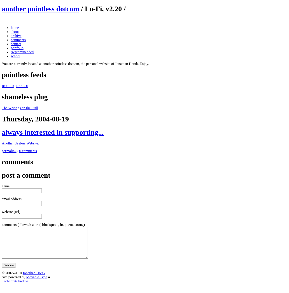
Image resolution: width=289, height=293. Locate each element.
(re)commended (22, 52)
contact (16, 44)
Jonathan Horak (34, 279)
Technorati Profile (15, 287)
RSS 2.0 (22, 86)
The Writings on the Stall (20, 108)
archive (16, 36)
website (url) (11, 212)
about (15, 32)
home (15, 28)
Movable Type (36, 283)
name (6, 186)
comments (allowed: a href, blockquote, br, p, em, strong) (43, 225)
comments (18, 40)
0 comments (28, 151)
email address (12, 199)
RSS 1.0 (8, 86)
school (15, 56)
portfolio (17, 48)
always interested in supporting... (53, 132)
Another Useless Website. (20, 143)
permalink (9, 151)
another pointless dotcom (40, 9)
